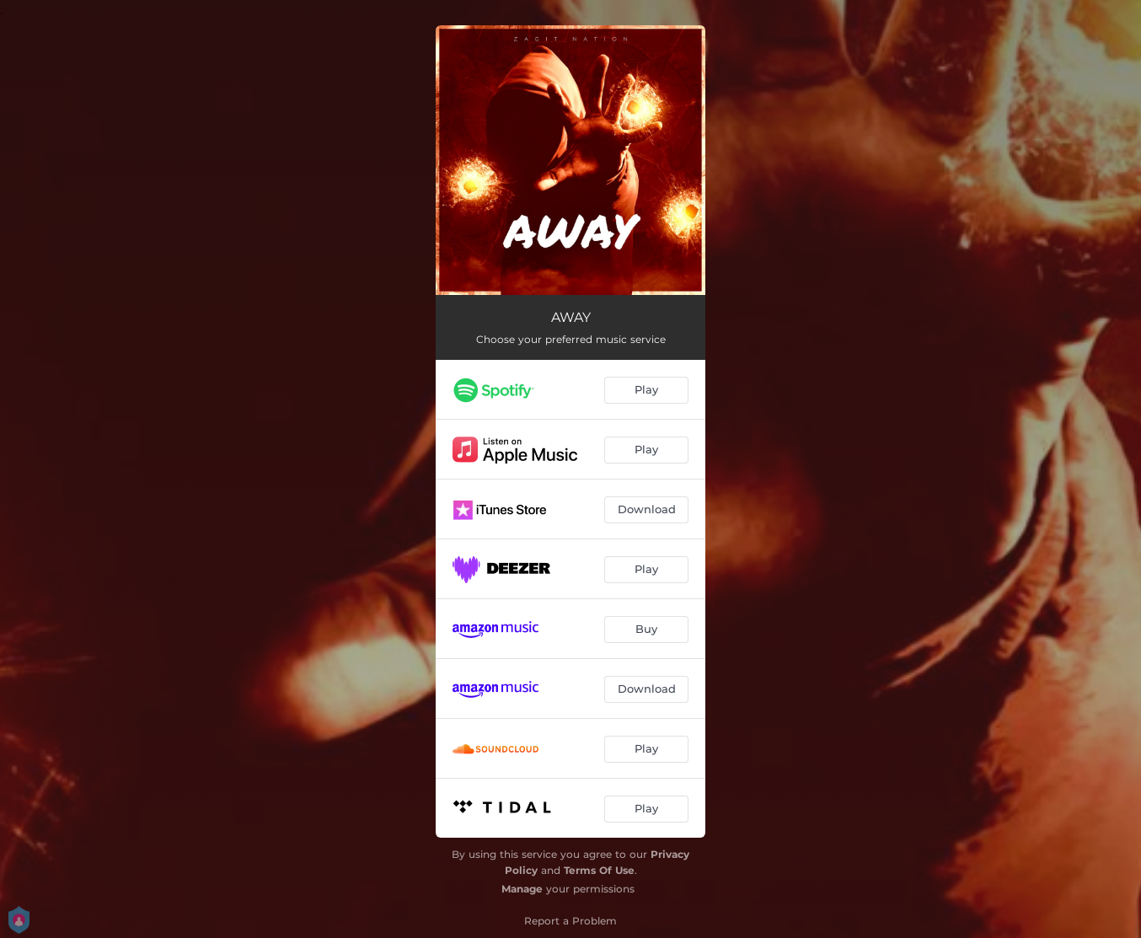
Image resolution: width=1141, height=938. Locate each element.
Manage (522, 888)
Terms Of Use (599, 870)
